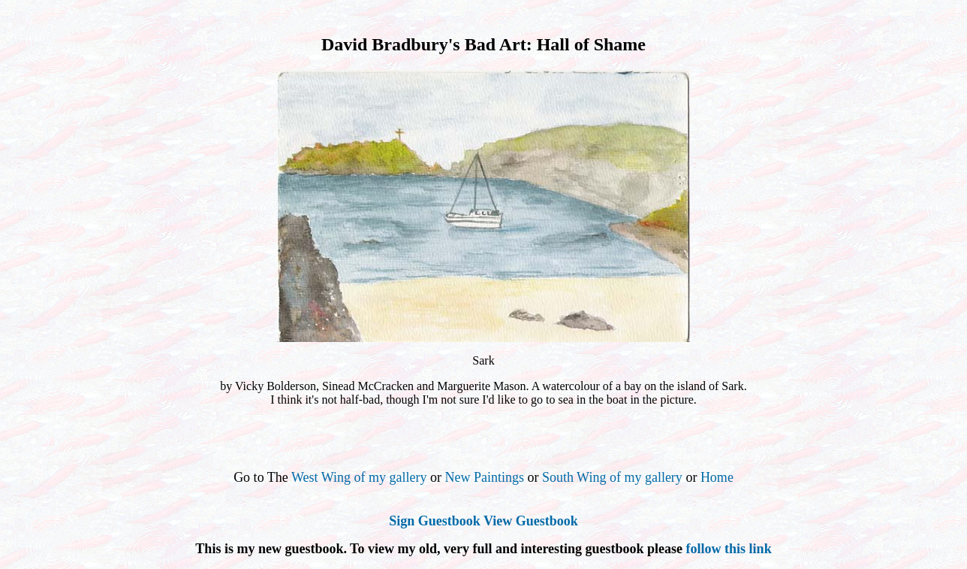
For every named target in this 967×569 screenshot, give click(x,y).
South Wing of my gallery (612, 477)
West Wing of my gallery (358, 477)
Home (717, 477)
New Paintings (484, 477)
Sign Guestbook (434, 520)
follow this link (729, 548)
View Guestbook (531, 520)
